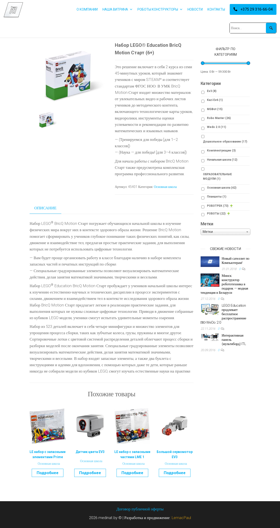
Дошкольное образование (225, 141)
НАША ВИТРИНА (117, 9)
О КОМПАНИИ (87, 9)
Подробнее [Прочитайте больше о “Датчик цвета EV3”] (90, 472)
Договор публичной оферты (140, 509)
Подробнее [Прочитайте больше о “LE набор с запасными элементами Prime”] (47, 472)
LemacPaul (181, 517)
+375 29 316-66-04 (253, 9)
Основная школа (165, 187)
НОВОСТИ (195, 9)
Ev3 (211, 91)
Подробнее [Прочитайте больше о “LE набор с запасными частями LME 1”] (132, 472)
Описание (45, 208)
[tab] (49, 208)
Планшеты (216, 196)
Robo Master (219, 118)
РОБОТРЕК (217, 205)
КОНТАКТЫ (216, 9)
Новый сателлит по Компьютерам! (235, 260)
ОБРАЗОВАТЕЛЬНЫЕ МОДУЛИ (217, 176)
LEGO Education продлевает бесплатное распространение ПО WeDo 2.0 (223, 314)
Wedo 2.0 (216, 127)
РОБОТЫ (216, 213)
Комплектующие (221, 150)
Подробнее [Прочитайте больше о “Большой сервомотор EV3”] (175, 472)
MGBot (214, 109)
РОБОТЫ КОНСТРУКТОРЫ (160, 9)
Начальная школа (222, 159)
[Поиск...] (253, 28)
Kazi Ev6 (215, 100)
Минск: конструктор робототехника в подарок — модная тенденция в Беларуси (224, 284)
